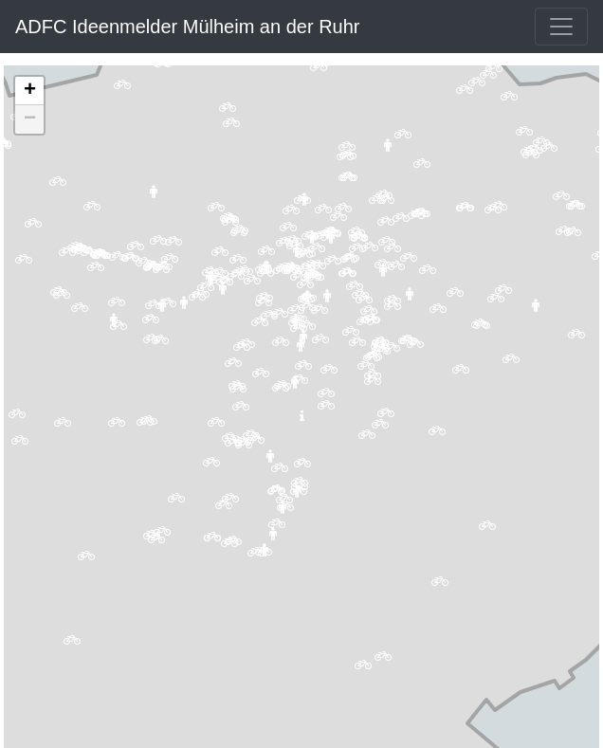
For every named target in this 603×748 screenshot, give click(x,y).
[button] (572, 236)
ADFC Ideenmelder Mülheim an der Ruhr (187, 26)
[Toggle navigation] (561, 27)
